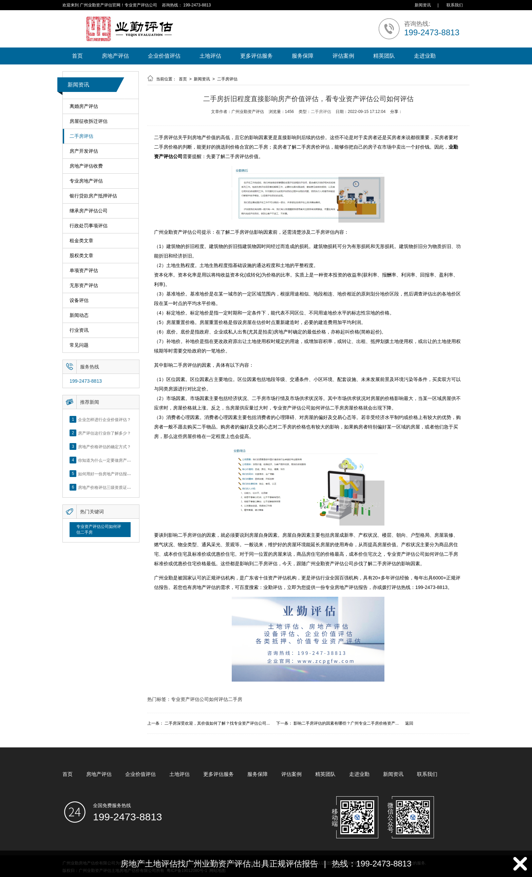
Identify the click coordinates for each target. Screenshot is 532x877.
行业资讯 (79, 330)
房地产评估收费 (86, 166)
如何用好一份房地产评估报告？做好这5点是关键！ (124, 473)
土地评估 (210, 56)
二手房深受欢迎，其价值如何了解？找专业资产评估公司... (217, 723)
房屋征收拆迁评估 (89, 121)
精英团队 (384, 56)
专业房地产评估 (86, 181)
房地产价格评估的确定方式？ (104, 446)
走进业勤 (425, 56)
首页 (77, 56)
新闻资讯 (423, 5)
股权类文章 (81, 255)
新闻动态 (79, 315)
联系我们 (454, 5)
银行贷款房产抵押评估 (93, 196)
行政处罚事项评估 (89, 225)
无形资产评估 (84, 285)
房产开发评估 (84, 151)
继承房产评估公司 (89, 211)
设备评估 (79, 300)
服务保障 (303, 56)
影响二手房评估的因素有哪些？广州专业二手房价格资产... (346, 723)
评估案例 (343, 56)
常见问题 (79, 345)
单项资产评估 (84, 270)
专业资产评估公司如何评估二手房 (98, 529)
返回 (409, 723)
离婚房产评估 (84, 106)
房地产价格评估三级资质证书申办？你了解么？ (121, 487)
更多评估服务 (256, 56)
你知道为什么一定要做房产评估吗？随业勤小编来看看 (127, 460)
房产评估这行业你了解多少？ (104, 433)
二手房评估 (81, 136)
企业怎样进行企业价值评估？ (104, 419)
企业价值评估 (164, 56)
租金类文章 (81, 240)
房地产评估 (115, 56)
